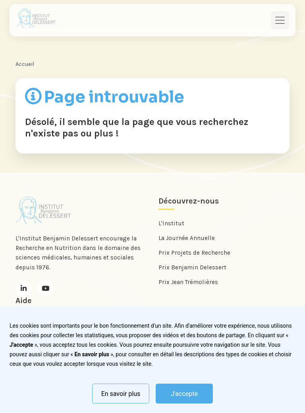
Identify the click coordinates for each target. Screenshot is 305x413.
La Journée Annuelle (186, 238)
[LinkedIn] (23, 288)
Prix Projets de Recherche (194, 252)
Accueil (24, 64)
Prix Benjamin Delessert (192, 267)
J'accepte (184, 394)
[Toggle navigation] (280, 20)
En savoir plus (121, 394)
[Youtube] (45, 288)
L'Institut (171, 223)
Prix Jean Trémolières (188, 282)
